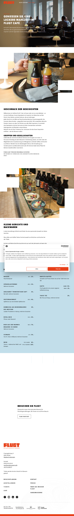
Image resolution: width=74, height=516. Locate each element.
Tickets (6, 487)
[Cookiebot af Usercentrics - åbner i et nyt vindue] (62, 246)
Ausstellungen (9, 483)
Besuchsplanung (10, 479)
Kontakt (33, 479)
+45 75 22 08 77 (8, 467)
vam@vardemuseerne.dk (19, 146)
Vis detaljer (63, 264)
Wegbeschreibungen (9, 457)
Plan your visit (24, 416)
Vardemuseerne (36, 493)
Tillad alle (58, 269)
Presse (33, 483)
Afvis (36, 269)
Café (5, 491)
